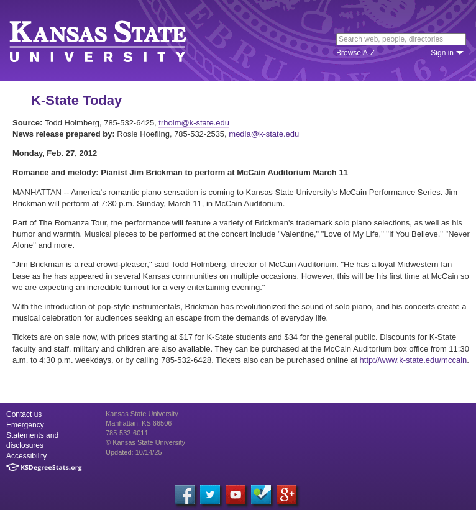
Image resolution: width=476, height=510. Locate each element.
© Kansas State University (145, 442)
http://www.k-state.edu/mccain (413, 360)
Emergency (25, 425)
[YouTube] (235, 494)
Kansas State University (113, 40)
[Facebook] (185, 494)
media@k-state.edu (264, 134)
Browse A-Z (355, 52)
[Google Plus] (286, 494)
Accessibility (26, 456)
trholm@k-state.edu (193, 122)
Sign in (442, 52)
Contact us (24, 414)
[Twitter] (210, 494)
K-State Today (76, 100)
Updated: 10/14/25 (134, 452)
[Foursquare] (261, 494)
